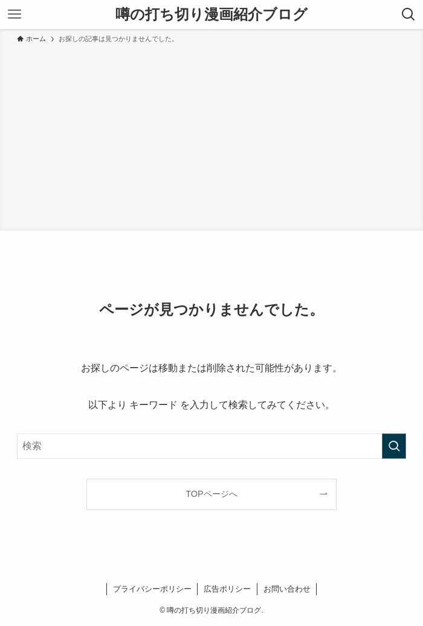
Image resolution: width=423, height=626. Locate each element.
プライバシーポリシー (152, 588)
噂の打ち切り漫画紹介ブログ (211, 14)
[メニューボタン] (14, 14)
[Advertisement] (211, 135)
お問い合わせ (287, 588)
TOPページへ (211, 494)
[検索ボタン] (408, 14)
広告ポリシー (227, 588)
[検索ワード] (211, 446)
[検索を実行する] (394, 446)
